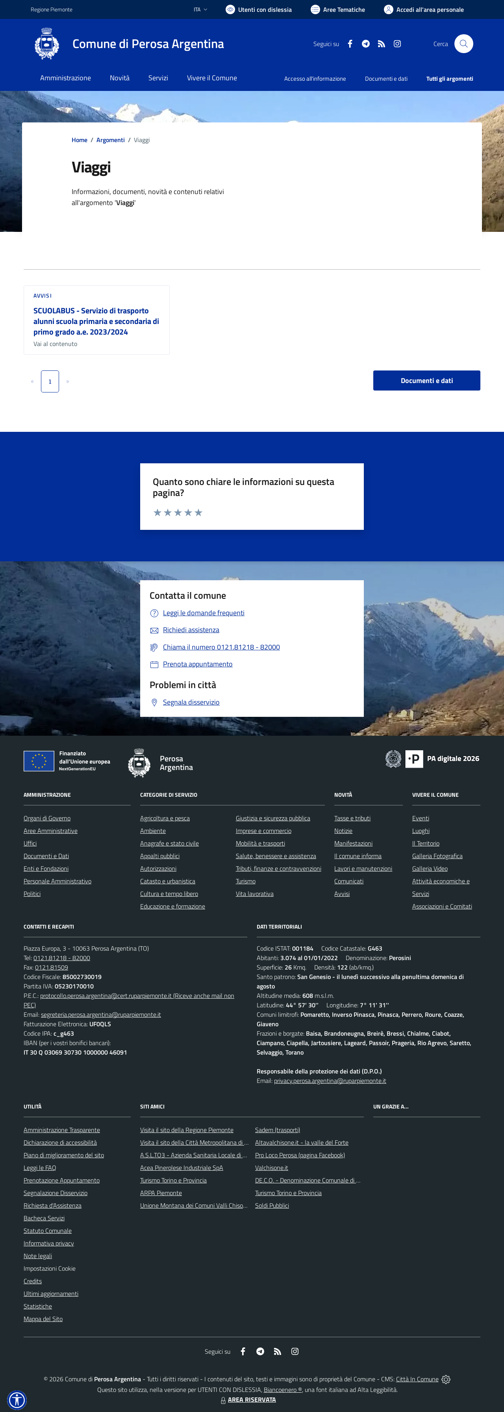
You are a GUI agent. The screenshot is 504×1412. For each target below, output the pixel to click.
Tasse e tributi (352, 818)
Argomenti (110, 139)
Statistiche (38, 1306)
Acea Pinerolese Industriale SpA (181, 1167)
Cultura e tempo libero (169, 893)
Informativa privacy (49, 1243)
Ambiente (153, 830)
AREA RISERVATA (247, 1399)
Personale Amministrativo (57, 881)
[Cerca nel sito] (463, 43)
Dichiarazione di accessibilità (60, 1142)
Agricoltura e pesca (165, 818)
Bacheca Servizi (44, 1218)
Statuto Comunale (48, 1230)
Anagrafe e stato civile (169, 843)
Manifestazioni (353, 843)
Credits (33, 1281)
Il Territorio (425, 843)
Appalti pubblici (160, 856)
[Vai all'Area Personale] (423, 9)
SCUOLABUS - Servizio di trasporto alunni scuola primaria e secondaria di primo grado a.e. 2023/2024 (96, 320)
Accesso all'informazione (315, 78)
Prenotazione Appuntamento (62, 1180)
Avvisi (42, 295)
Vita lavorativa (255, 893)
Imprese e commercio (263, 830)
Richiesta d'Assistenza (53, 1205)
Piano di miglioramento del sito (64, 1155)
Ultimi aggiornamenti (51, 1293)
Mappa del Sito (43, 1318)
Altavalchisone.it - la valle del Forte (301, 1142)
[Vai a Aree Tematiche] (337, 9)
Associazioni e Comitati (442, 906)
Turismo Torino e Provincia (173, 1180)
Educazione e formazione (172, 906)
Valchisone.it (271, 1167)
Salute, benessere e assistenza (276, 856)
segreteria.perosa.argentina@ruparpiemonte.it (101, 1014)
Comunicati (348, 881)
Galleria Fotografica (437, 856)
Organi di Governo (47, 818)
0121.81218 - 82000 (61, 957)
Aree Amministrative (51, 830)
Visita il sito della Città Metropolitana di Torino (199, 1142)
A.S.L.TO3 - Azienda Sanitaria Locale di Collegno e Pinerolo (216, 1155)
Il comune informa (358, 856)
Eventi (420, 818)
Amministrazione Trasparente (62, 1129)
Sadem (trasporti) (277, 1129)
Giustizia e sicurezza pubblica (273, 818)
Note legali (38, 1255)
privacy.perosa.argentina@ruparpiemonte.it (330, 1080)
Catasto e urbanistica (167, 881)
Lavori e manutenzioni (363, 868)
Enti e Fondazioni (46, 868)
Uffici (30, 843)
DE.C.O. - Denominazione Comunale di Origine (314, 1180)
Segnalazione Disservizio (55, 1192)
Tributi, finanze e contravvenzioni (278, 868)
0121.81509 (51, 967)
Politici (32, 893)
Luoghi (421, 830)
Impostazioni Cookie (50, 1268)
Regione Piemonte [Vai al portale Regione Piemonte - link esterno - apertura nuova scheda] (51, 9)
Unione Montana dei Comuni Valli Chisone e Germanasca (214, 1205)
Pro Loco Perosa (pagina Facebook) (300, 1155)
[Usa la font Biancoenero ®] (258, 9)
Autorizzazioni (158, 868)
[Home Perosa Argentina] (127, 44)
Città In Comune (417, 1379)
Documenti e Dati (46, 856)
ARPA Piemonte (161, 1192)
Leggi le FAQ (40, 1167)
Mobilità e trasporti (260, 843)
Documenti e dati (427, 380)
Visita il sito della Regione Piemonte (186, 1129)
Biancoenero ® (283, 1389)
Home (79, 139)
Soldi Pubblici (272, 1205)
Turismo (246, 881)
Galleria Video (430, 868)
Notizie (343, 830)
